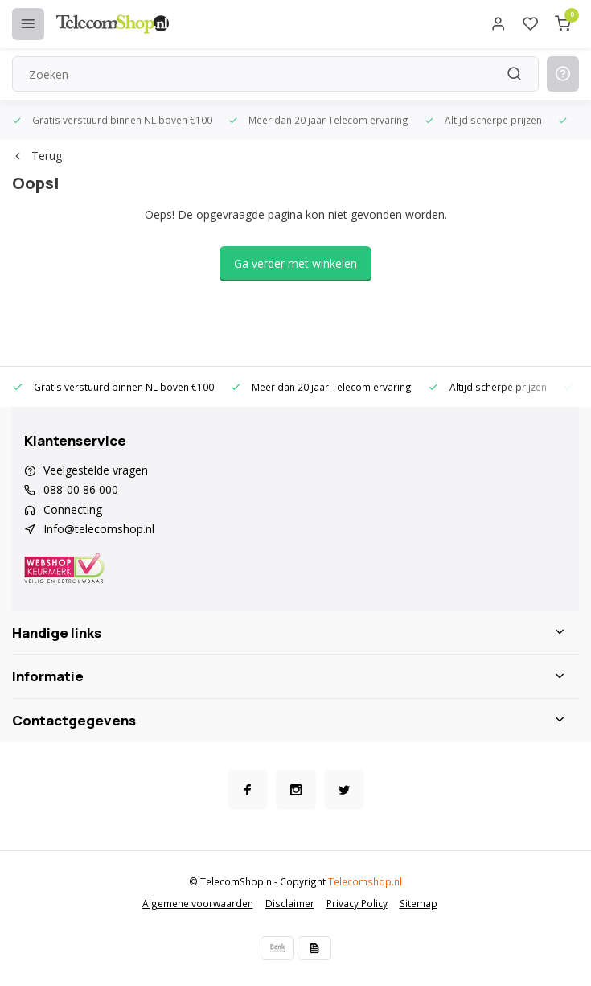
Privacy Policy (357, 903)
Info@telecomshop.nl (98, 528)
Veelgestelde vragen (95, 470)
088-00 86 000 (80, 489)
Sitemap (418, 903)
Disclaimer (289, 903)
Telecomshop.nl (365, 881)
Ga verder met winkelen (295, 263)
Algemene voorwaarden (197, 903)
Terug (37, 155)
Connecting (72, 509)
